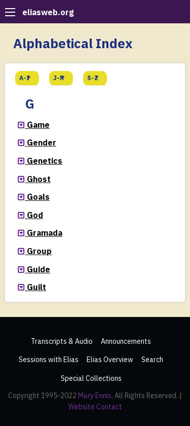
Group (39, 251)
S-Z (92, 78)
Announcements (126, 341)
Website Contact (95, 406)
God (35, 215)
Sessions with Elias (49, 359)
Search (152, 359)
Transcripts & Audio (62, 341)
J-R (58, 78)
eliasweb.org (48, 12)
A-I (24, 78)
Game (38, 125)
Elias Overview (110, 359)
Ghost (39, 179)
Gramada (44, 233)
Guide (38, 269)
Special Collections (91, 378)
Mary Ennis (94, 395)
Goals (38, 197)
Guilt (36, 287)
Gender (41, 142)
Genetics (44, 161)
